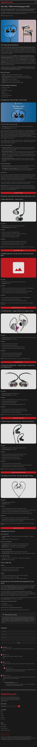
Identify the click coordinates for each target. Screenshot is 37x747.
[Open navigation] (36, 2)
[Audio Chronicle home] (7, 2)
